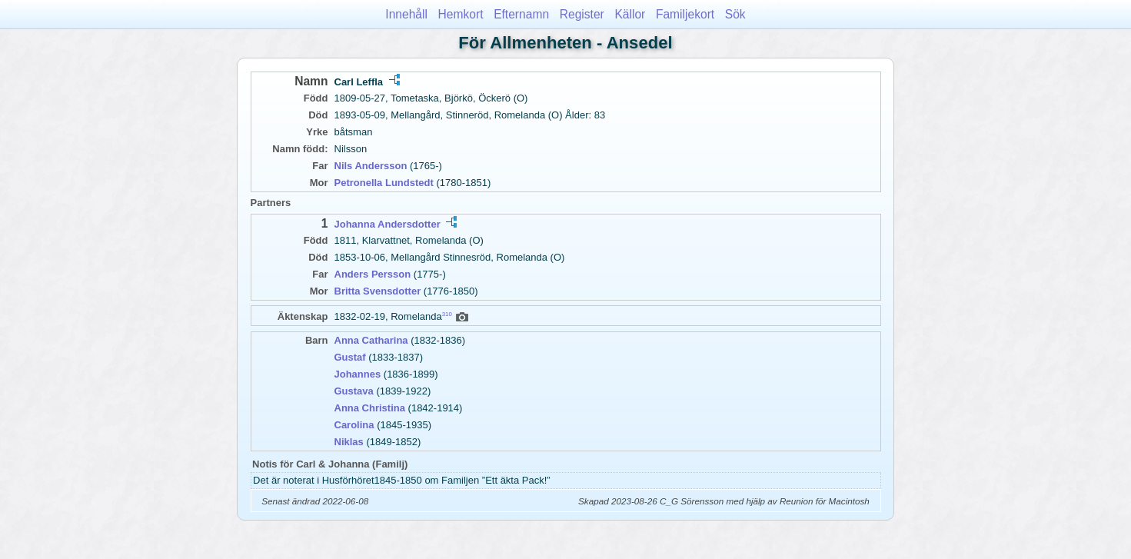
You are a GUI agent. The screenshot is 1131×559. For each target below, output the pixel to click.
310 (447, 314)
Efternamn (521, 14)
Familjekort (685, 14)
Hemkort (461, 14)
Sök (735, 14)
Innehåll (406, 14)
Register (582, 14)
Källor (629, 14)
